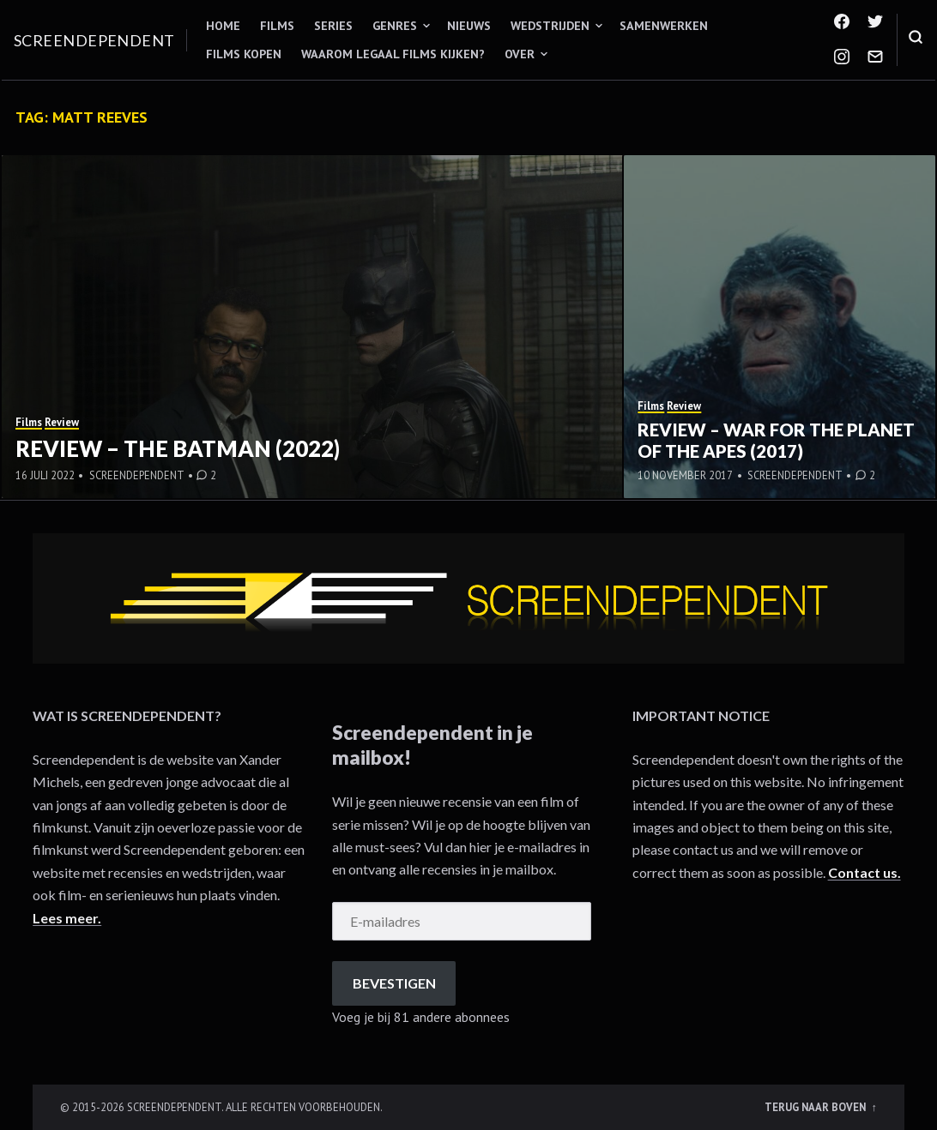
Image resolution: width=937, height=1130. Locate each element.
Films (277, 25)
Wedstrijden (550, 25)
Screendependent (94, 40)
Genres (394, 25)
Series (333, 25)
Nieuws (469, 25)
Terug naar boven (816, 1107)
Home (223, 25)
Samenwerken (664, 25)
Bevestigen (394, 983)
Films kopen (243, 54)
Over (520, 54)
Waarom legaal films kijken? (393, 54)
